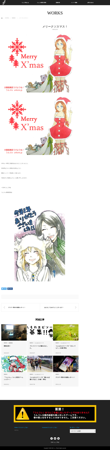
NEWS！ (6, 343)
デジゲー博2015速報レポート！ (65, 377)
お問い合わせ (90, 2)
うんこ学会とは (25, 2)
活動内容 (58, 2)
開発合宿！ (7, 346)
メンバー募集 (74, 2)
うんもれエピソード (39, 343)
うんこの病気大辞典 (41, 2)
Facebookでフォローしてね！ (49, 427)
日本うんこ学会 (54, 448)
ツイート (16, 430)
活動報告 (11, 343)
